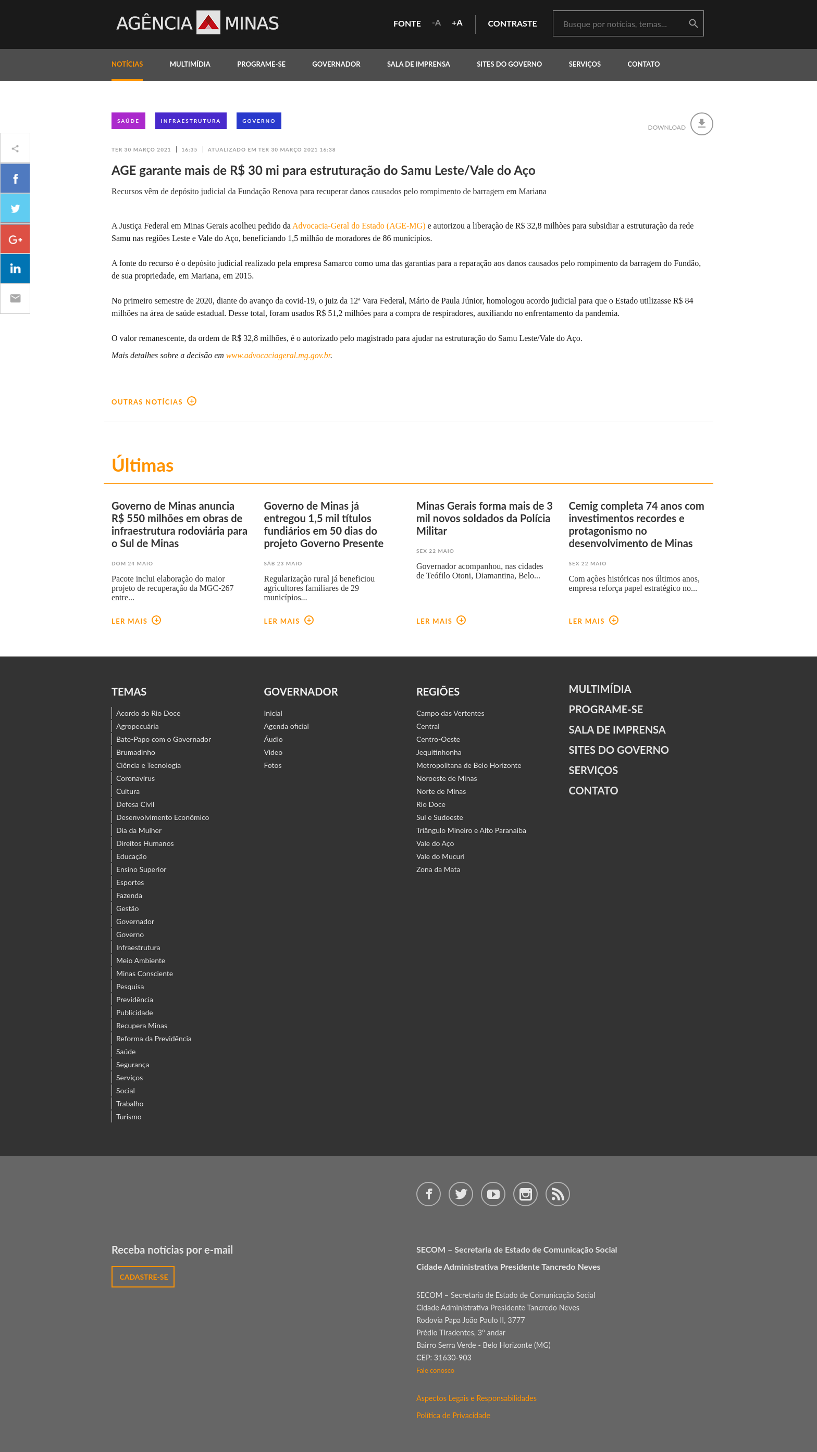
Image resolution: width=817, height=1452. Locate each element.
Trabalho (130, 1103)
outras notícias (154, 402)
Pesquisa (130, 986)
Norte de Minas (441, 791)
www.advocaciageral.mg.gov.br (278, 355)
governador (336, 64)
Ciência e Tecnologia (148, 765)
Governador (135, 921)
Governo (259, 121)
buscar (693, 24)
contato (644, 64)
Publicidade (134, 1012)
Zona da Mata (438, 869)
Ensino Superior (141, 869)
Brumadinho (135, 752)
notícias (127, 64)
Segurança (132, 1064)
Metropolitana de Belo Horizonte (469, 765)
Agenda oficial (286, 726)
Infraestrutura (191, 121)
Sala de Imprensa (418, 64)
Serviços (585, 64)
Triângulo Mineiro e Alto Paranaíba (471, 830)
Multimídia (600, 689)
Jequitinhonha (439, 752)
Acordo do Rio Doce (148, 713)
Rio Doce (430, 804)
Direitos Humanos (145, 843)
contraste (512, 23)
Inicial (273, 713)
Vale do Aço (435, 843)
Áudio (273, 739)
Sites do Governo (509, 64)
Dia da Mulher (139, 830)
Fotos (273, 765)
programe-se (261, 64)
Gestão (127, 908)
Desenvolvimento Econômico (162, 817)
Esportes (130, 882)
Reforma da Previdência (154, 1038)
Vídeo (273, 752)
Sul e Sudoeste (439, 817)
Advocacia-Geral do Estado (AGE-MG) (358, 225)
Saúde (128, 121)
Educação (131, 856)
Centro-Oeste (438, 739)
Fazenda (129, 895)
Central (428, 726)
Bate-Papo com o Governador (163, 739)
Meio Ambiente (140, 960)
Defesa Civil (135, 804)
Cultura (128, 791)
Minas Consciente (144, 973)
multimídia (190, 64)
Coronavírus (135, 778)
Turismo (129, 1116)
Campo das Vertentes (450, 713)
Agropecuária (137, 726)
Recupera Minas (141, 1025)
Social (125, 1090)
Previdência (134, 999)
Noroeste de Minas (446, 778)
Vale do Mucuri (440, 856)
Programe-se (606, 709)
